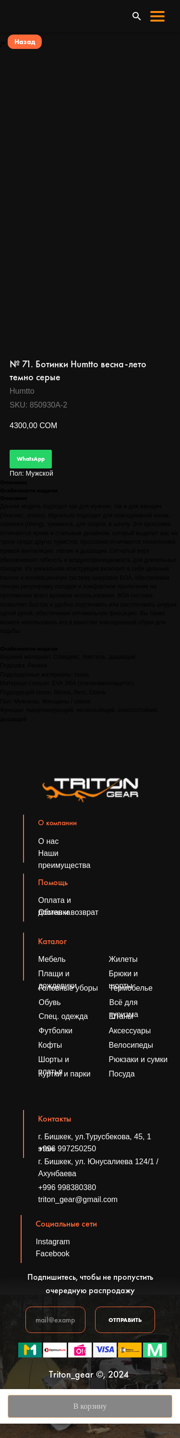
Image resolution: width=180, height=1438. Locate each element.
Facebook (53, 1254)
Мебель (52, 959)
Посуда (122, 1074)
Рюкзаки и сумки (138, 1059)
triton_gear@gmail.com (78, 1199)
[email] (55, 1320)
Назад (24, 41)
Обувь (50, 1002)
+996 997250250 (67, 1149)
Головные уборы (68, 988)
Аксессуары (130, 1031)
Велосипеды (131, 1045)
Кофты (50, 1045)
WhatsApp (31, 459)
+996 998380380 (67, 1187)
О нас (48, 841)
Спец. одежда (63, 1016)
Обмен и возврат (68, 912)
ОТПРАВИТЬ (125, 1320)
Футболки (55, 1031)
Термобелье (131, 988)
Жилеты (123, 959)
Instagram (53, 1242)
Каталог (52, 941)
